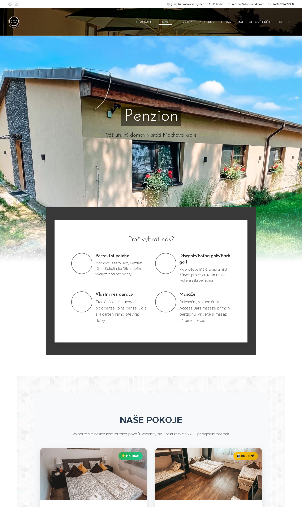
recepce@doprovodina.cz (248, 4)
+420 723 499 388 (283, 4)
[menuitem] (146, 22)
